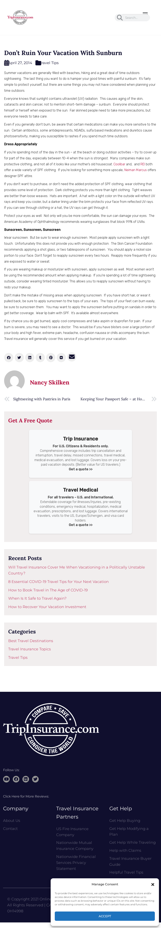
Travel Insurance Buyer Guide (130, 861)
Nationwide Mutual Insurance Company (74, 845)
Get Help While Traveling (132, 842)
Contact (10, 828)
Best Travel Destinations (30, 641)
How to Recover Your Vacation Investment (47, 607)
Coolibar (119, 164)
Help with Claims (125, 850)
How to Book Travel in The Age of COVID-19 (48, 590)
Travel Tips (49, 63)
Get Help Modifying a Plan (129, 831)
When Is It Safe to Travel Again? (37, 598)
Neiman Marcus (135, 170)
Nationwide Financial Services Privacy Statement (76, 862)
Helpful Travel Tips (126, 872)
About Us (11, 820)
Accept (105, 916)
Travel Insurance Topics (29, 649)
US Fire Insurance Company (72, 832)
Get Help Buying (124, 820)
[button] (153, 884)
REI (142, 164)
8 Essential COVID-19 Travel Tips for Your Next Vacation (58, 581)
